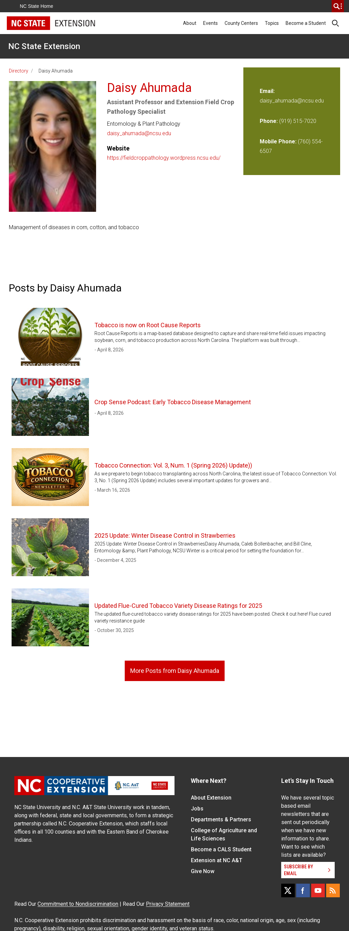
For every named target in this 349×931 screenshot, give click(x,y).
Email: (267, 91)
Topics (272, 23)
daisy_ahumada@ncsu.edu (139, 133)
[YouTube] (318, 890)
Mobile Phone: (278, 141)
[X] (288, 890)
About (189, 23)
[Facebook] (303, 890)
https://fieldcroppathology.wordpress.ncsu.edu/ (164, 158)
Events (210, 23)
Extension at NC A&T (216, 860)
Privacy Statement (167, 904)
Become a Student (306, 23)
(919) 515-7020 (297, 121)
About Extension (211, 797)
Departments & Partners (221, 819)
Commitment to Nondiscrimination (77, 904)
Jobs (197, 808)
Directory (18, 71)
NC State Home (36, 6)
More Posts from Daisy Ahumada (174, 670)
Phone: (269, 121)
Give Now (202, 871)
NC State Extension (44, 46)
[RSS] (333, 890)
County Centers (241, 23)
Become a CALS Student (221, 849)
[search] (338, 6)
